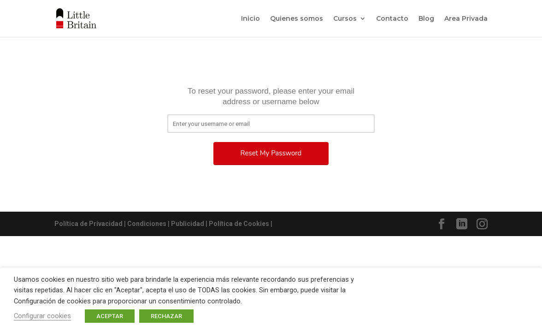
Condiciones (146, 223)
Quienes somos (296, 19)
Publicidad (187, 223)
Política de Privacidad (88, 223)
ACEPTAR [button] (109, 316)
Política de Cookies (239, 223)
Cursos (345, 19)
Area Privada (466, 19)
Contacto (392, 19)
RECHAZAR (166, 316)
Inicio (250, 19)
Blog (426, 19)
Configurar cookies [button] (42, 316)
